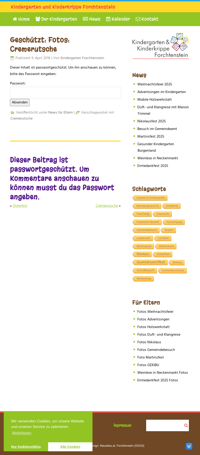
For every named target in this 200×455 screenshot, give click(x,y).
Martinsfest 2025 (150, 137)
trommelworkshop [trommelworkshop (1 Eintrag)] (173, 270)
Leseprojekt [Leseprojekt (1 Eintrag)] (144, 238)
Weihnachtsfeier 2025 (154, 84)
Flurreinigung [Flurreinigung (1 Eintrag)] (174, 222)
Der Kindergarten (56, 19)
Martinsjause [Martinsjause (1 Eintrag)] (144, 246)
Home (21, 19)
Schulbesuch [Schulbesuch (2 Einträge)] (145, 270)
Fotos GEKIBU (148, 365)
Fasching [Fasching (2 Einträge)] (143, 214)
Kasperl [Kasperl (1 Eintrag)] (169, 230)
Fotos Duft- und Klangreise (158, 335)
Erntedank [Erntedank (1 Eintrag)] (172, 206)
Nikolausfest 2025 (151, 121)
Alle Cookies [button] (70, 447)
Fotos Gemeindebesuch (156, 350)
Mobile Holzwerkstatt (154, 100)
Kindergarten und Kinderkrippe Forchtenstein (63, 7)
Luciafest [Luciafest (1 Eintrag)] (163, 238)
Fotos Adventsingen (153, 319)
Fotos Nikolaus (149, 342)
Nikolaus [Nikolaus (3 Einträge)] (143, 254)
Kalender (118, 19)
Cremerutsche (21, 119)
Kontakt (147, 19)
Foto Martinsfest (150, 358)
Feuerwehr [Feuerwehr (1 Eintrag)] (163, 214)
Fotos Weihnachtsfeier (155, 312)
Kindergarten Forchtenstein (82, 58)
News (91, 19)
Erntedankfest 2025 (152, 166)
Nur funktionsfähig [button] (26, 447)
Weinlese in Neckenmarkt (157, 158)
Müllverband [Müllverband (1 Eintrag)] (166, 246)
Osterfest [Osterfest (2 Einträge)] (163, 254)
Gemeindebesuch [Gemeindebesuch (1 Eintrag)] (147, 230)
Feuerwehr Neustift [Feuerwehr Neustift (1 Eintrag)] (148, 222)
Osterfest (20, 206)
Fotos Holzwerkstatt (153, 327)
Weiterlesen (21, 433)
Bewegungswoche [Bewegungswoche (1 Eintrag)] (148, 206)
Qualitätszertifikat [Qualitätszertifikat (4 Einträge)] (151, 262)
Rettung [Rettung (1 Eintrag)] (177, 262)
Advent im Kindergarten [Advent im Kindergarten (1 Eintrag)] (151, 198)
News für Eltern (60, 113)
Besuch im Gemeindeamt (157, 129)
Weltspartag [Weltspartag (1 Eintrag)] (144, 278)
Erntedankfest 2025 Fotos (157, 380)
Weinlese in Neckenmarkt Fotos (162, 373)
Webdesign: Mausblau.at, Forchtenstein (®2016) (114, 445)
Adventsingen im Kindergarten (161, 92)
